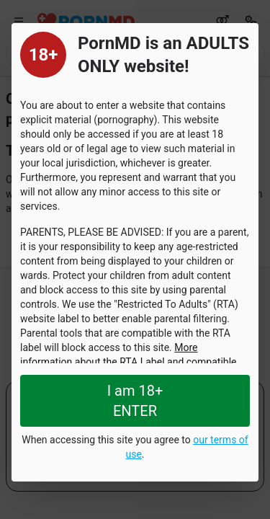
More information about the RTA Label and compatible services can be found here (128, 362)
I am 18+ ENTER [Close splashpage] (135, 401)
